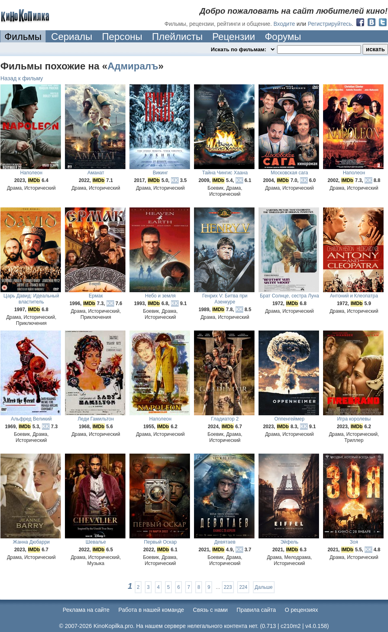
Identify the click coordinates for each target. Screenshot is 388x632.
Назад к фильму (21, 78)
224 (243, 587)
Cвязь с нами (210, 610)
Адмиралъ (132, 66)
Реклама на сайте (86, 610)
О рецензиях (301, 610)
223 (228, 587)
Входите (284, 24)
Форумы (283, 36)
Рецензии (233, 36)
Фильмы (23, 36)
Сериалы (71, 36)
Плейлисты (177, 36)
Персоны (122, 36)
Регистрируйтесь (330, 24)
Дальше (264, 587)
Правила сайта (256, 610)
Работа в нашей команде (151, 610)
